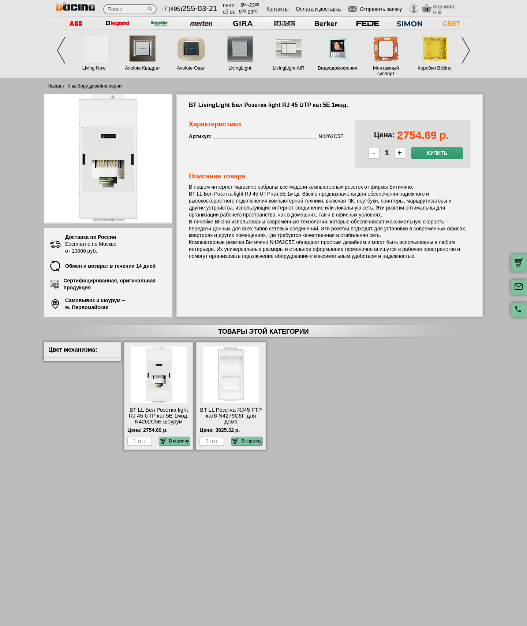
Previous (61, 50)
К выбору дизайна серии (95, 86)
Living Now (94, 68)
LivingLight (239, 68)
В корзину (174, 441)
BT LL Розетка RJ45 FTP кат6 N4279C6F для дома (231, 416)
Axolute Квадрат (142, 68)
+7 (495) (188, 9)
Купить (437, 153)
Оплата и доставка (318, 9)
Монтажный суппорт (386, 70)
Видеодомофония (337, 68)
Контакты (277, 9)
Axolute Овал (191, 68)
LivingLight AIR (288, 68)
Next (465, 50)
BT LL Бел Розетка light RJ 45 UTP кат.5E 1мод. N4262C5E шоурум (159, 416)
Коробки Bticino (434, 68)
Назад (54, 86)
